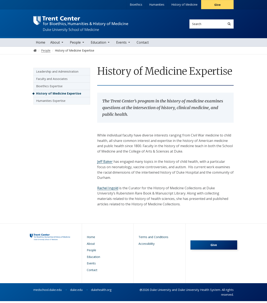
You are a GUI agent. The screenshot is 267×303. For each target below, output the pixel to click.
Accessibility (147, 245)
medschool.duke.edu (47, 292)
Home (40, 44)
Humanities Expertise (50, 103)
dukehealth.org (101, 292)
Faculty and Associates (52, 81)
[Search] (229, 23)
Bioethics (136, 4)
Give (217, 5)
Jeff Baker (105, 163)
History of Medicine (184, 4)
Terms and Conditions (153, 239)
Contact (143, 44)
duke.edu (76, 292)
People (75, 44)
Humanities (156, 4)
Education (98, 44)
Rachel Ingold (107, 190)
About (55, 44)
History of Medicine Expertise (58, 95)
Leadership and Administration (57, 73)
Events (121, 44)
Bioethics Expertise (49, 88)
